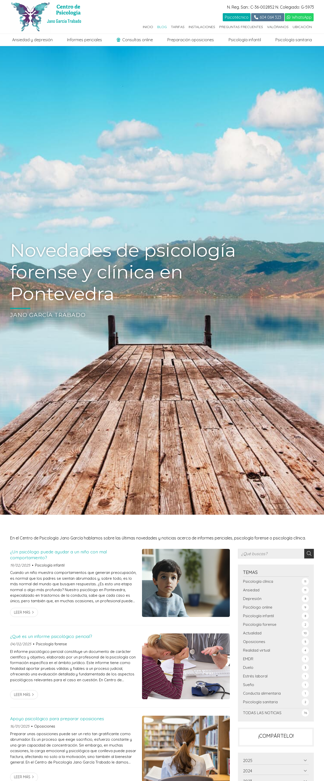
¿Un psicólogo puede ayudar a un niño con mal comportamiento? (58, 554)
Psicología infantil (245, 39)
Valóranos (278, 27)
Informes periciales (84, 39)
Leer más (22, 612)
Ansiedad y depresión (32, 39)
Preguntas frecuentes (241, 27)
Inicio (148, 27)
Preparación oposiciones (190, 39)
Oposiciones (44, 726)
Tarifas (178, 27)
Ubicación (302, 27)
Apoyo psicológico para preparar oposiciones (57, 718)
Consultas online (135, 39)
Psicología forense (51, 644)
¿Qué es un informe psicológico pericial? (51, 636)
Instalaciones (202, 27)
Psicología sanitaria (293, 39)
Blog (162, 27)
